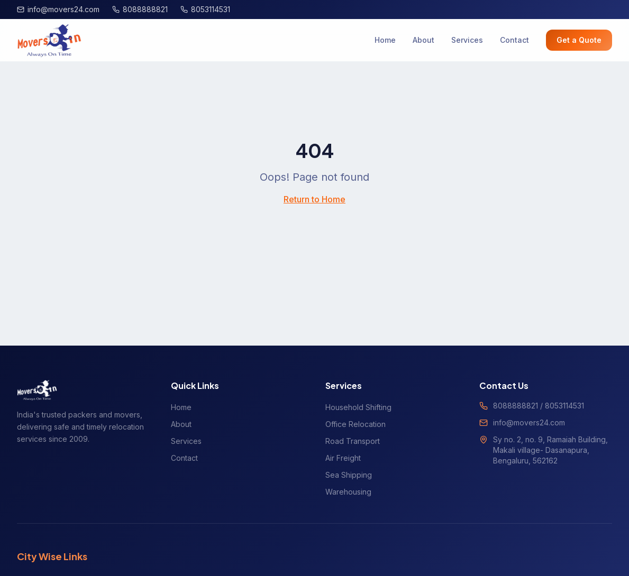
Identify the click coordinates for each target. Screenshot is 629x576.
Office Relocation (355, 424)
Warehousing (348, 491)
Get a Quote (579, 39)
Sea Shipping (348, 474)
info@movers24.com (529, 422)
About (423, 39)
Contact (514, 39)
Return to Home (314, 199)
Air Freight (343, 457)
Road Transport (352, 440)
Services (467, 39)
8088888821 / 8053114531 (538, 405)
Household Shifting (358, 407)
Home (385, 39)
